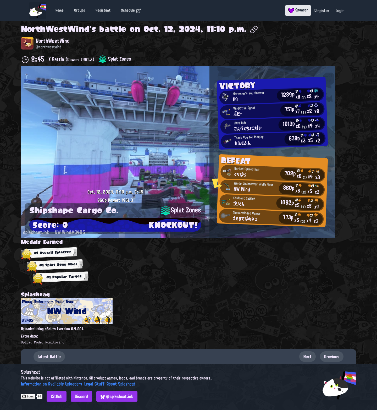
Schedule (131, 10)
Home (60, 10)
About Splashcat (121, 384)
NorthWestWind (55, 29)
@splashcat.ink (117, 396)
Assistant (103, 10)
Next (307, 356)
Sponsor (298, 10)
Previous (331, 356)
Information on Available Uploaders (51, 384)
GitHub (56, 396)
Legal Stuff (94, 384)
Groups (79, 10)
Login (340, 10)
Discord (81, 396)
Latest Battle (49, 356)
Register (321, 10)
